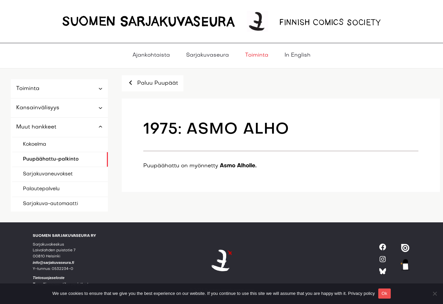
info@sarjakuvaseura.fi (53, 262)
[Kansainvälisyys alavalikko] (100, 108)
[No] (434, 293)
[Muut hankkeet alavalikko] (100, 126)
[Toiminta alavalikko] (100, 89)
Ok (384, 293)
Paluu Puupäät (152, 82)
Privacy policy (361, 293)
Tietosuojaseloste (48, 278)
